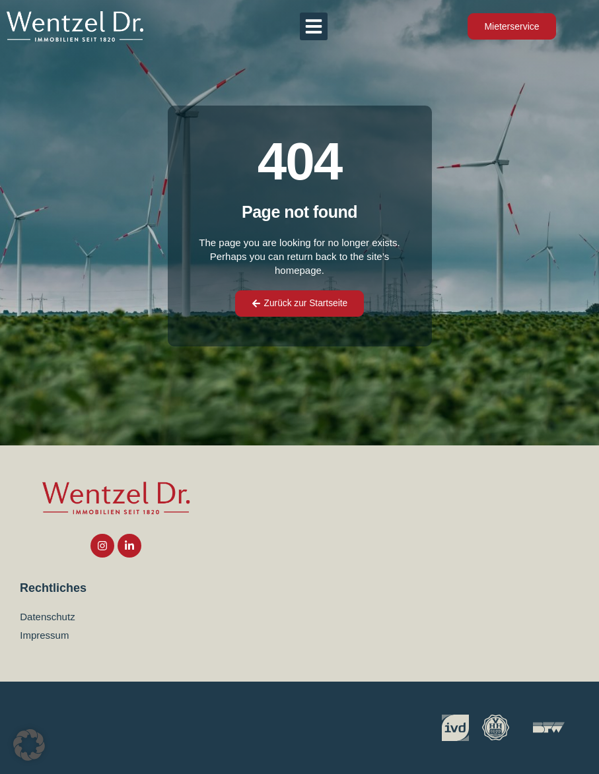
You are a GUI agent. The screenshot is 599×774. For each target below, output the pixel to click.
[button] (314, 26)
